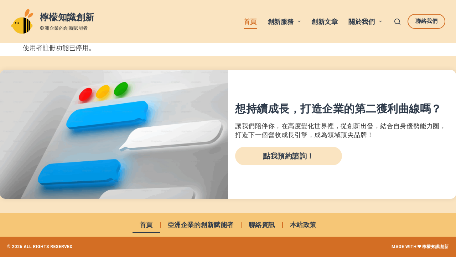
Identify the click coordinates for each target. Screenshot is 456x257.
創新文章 (324, 21)
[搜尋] (397, 22)
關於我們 (366, 21)
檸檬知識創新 (67, 17)
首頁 (250, 21)
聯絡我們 (426, 21)
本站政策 (303, 224)
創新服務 (286, 21)
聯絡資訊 (262, 224)
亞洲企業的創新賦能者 (201, 224)
